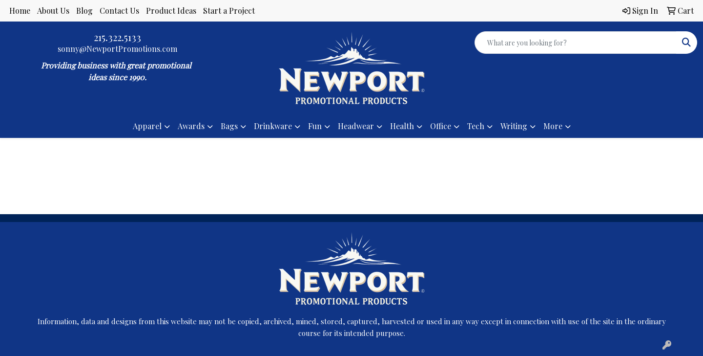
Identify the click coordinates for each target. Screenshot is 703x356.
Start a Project (229, 10)
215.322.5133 (117, 37)
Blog (84, 10)
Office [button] (440, 126)
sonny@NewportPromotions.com (117, 49)
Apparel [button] (147, 126)
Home (19, 10)
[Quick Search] (576, 42)
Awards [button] (191, 126)
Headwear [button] (356, 126)
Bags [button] (229, 126)
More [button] (552, 126)
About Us (53, 10)
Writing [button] (513, 126)
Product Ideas (171, 10)
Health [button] (402, 126)
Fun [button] (315, 126)
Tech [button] (475, 126)
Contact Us (119, 10)
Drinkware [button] (273, 126)
